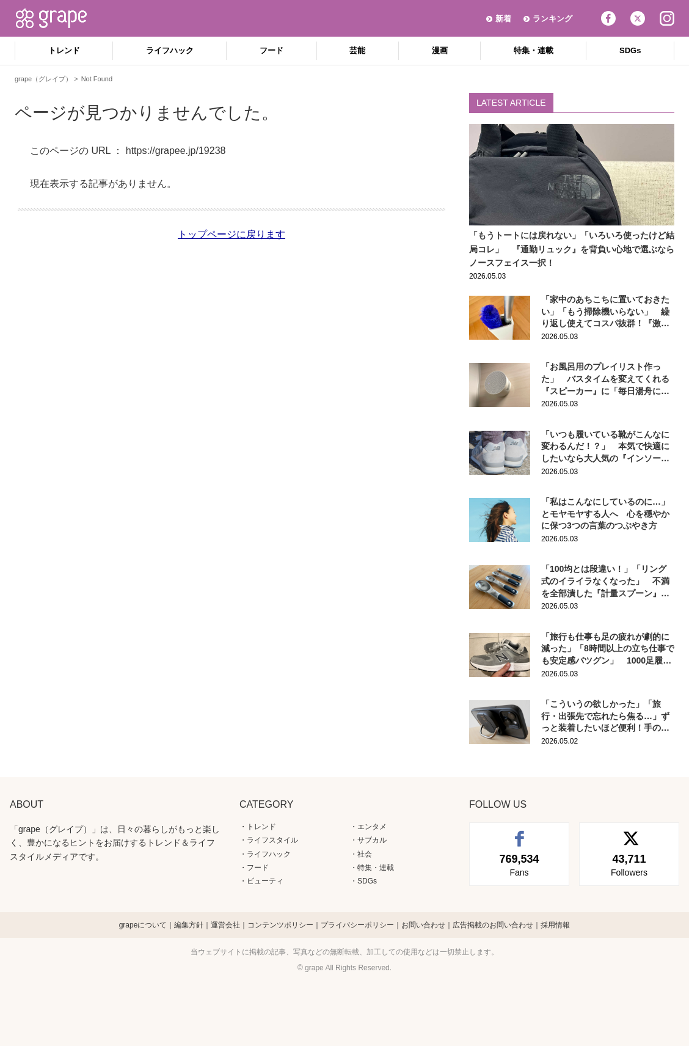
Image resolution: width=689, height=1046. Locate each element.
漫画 (440, 50)
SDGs (630, 50)
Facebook (608, 18)
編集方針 (188, 925)
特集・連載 (533, 50)
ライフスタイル (272, 840)
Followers (629, 864)
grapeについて (143, 925)
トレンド (64, 50)
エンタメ (372, 826)
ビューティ (265, 881)
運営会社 (225, 925)
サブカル (372, 840)
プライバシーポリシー (357, 925)
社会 (364, 854)
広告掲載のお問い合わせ (493, 925)
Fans (519, 864)
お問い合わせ (423, 925)
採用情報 (555, 925)
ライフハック (170, 50)
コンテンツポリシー (280, 925)
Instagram (667, 18)
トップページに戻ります (231, 234)
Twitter (637, 18)
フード (271, 50)
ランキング (552, 18)
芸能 (357, 50)
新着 (503, 18)
